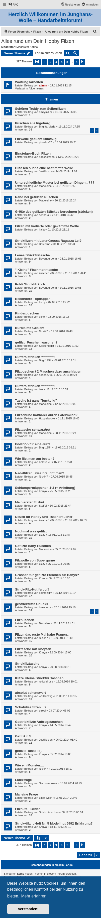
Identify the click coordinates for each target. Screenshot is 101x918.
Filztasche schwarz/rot (32, 429)
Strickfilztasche (27, 663)
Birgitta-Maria (47, 126)
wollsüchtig (45, 696)
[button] (37, 62)
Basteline (44, 244)
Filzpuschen (24, 620)
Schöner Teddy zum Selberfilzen (40, 108)
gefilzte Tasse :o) (28, 751)
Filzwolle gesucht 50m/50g (36, 139)
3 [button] (56, 61)
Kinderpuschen (27, 313)
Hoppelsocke (47, 418)
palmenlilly (45, 592)
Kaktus (43, 462)
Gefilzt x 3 (23, 736)
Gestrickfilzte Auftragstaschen (39, 722)
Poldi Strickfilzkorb (30, 284)
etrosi (42, 710)
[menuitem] (13, 5)
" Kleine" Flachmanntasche (36, 270)
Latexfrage (23, 780)
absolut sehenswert (30, 693)
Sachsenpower (48, 783)
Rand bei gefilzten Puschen (36, 197)
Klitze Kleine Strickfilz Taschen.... (41, 678)
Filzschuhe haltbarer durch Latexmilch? (46, 415)
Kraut (42, 578)
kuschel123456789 (50, 273)
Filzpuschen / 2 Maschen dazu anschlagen (48, 371)
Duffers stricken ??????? (35, 357)
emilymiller (45, 111)
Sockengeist (46, 345)
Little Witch (45, 797)
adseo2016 (45, 374)
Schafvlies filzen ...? (30, 707)
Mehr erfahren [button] (33, 896)
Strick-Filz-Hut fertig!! (32, 589)
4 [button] (61, 61)
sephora (44, 214)
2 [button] (50, 61)
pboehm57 (45, 142)
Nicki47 (43, 331)
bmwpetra (45, 607)
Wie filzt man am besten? (34, 459)
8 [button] (76, 61)
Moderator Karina (27, 46)
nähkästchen (46, 156)
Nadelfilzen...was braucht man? (39, 473)
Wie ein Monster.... (29, 765)
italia (42, 229)
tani (41, 389)
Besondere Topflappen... (34, 299)
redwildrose (46, 681)
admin (43, 85)
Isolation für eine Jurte (32, 444)
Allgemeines (36, 88)
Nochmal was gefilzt (31, 531)
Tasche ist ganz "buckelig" (36, 400)
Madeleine (45, 185)
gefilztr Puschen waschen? (36, 342)
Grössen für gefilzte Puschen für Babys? (47, 575)
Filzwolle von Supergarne (35, 560)
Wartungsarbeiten (29, 82)
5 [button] (67, 61)
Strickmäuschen (48, 812)
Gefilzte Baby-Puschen (33, 546)
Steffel (43, 505)
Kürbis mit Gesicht (29, 328)
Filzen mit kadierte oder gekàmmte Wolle (47, 226)
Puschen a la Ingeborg (32, 123)
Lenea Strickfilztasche (32, 255)
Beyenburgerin (48, 258)
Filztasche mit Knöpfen (33, 649)
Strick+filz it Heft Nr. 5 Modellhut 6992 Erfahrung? (54, 823)
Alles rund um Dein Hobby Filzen (37, 41)
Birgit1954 (45, 360)
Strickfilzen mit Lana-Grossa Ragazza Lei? (48, 241)
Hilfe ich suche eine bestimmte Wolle (44, 168)
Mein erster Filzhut (29, 502)
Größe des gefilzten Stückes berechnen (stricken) (54, 211)
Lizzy (42, 302)
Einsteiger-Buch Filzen (33, 153)
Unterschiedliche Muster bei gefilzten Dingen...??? (54, 182)
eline (42, 316)
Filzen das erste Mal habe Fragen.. (42, 634)
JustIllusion (45, 171)
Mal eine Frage (26, 794)
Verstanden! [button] (28, 909)
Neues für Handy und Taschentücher (43, 517)
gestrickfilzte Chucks (31, 604)
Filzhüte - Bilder (27, 809)
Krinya (43, 491)
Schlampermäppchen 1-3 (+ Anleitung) (45, 488)
